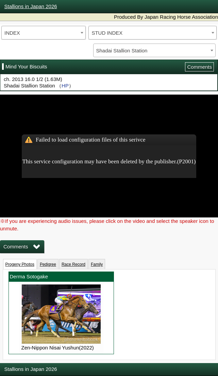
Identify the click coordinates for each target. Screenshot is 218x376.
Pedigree (48, 264)
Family (97, 264)
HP (65, 85)
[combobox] (43, 32)
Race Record (73, 264)
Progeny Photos (19, 264)
